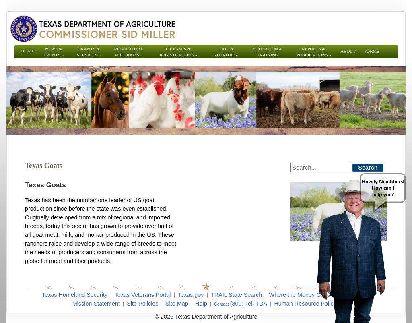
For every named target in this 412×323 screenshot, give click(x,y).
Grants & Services (89, 51)
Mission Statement (96, 303)
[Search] (320, 167)
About (349, 51)
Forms (371, 51)
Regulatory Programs (128, 51)
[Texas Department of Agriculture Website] (92, 28)
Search (368, 167)
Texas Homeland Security (74, 295)
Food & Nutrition (226, 51)
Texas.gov (191, 295)
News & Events (53, 51)
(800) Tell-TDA (249, 303)
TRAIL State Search (236, 295)
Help (201, 303)
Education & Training (267, 51)
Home (29, 50)
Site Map (176, 303)
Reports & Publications (313, 51)
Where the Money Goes (299, 295)
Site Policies (142, 303)
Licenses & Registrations (178, 51)
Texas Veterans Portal (142, 295)
